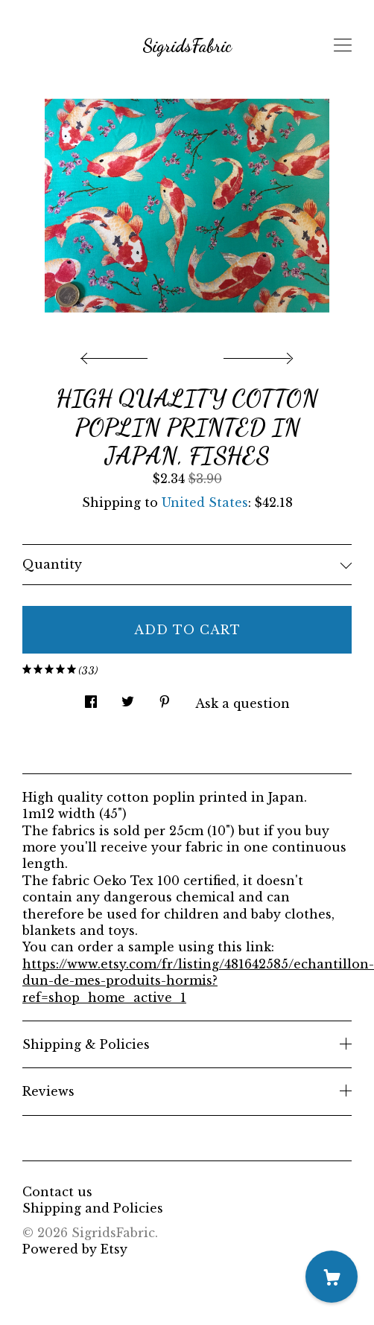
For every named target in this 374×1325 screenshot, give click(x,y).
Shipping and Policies (92, 1208)
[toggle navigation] (343, 45)
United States (205, 502)
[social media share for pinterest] (165, 697)
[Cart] (331, 1277)
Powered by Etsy (74, 1249)
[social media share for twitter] (127, 697)
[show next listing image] (256, 354)
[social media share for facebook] (91, 697)
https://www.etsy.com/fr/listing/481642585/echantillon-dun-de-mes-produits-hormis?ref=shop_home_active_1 (198, 981)
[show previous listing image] (117, 354)
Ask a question (242, 703)
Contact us (57, 1191)
